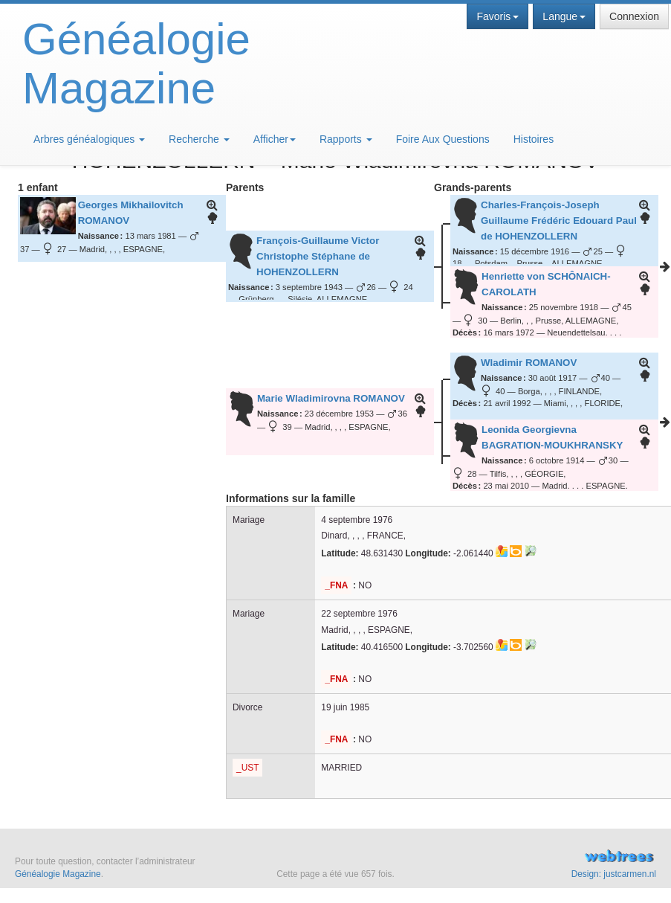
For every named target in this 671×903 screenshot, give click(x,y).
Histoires (533, 139)
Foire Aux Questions (443, 139)
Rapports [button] (346, 139)
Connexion (634, 16)
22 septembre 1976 (359, 613)
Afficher (274, 139)
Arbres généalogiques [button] (89, 139)
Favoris (497, 16)
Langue (564, 16)
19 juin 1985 (345, 707)
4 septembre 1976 (356, 520)
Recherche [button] (199, 139)
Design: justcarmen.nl (613, 874)
